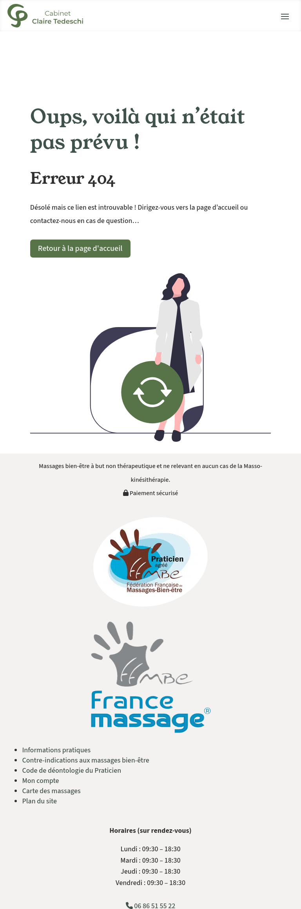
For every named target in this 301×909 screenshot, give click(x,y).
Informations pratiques (56, 750)
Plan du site (39, 801)
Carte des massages (51, 791)
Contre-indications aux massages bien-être (85, 760)
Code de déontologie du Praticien (71, 770)
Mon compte (40, 781)
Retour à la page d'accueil (80, 248)
